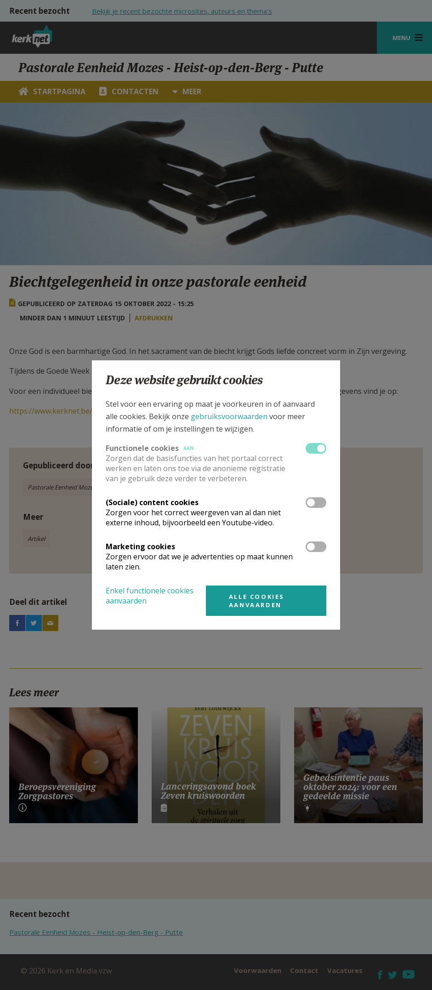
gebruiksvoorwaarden (229, 416)
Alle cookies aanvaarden (256, 600)
